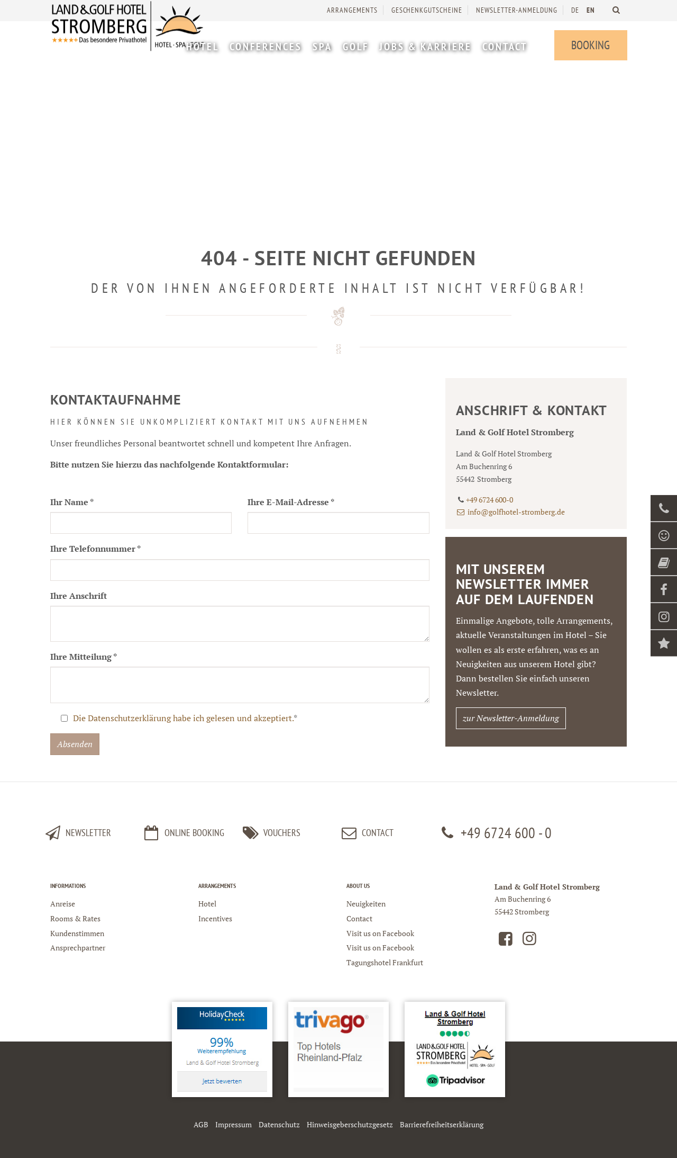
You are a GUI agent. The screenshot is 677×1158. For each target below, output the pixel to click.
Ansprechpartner (77, 947)
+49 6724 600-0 (489, 500)
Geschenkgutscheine (426, 10)
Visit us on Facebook (380, 933)
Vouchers (270, 833)
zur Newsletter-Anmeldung (511, 718)
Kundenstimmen (77, 933)
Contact (366, 833)
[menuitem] (202, 48)
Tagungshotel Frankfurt (384, 962)
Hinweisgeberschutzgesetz (350, 1124)
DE (575, 10)
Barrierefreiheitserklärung (441, 1124)
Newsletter (76, 833)
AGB (201, 1124)
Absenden (75, 744)
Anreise (62, 904)
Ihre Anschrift (78, 596)
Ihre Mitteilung (83, 656)
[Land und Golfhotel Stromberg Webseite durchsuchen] (615, 10)
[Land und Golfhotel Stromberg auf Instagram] (529, 941)
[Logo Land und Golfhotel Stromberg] (129, 42)
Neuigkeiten (366, 904)
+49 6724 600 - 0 (494, 833)
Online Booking (182, 833)
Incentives (215, 918)
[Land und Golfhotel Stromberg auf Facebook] (506, 941)
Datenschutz (279, 1124)
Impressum (233, 1124)
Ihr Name (72, 502)
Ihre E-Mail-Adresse (291, 502)
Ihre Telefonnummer (95, 548)
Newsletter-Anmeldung (516, 10)
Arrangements (351, 10)
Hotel (207, 904)
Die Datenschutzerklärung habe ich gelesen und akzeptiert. (183, 718)
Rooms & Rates (75, 918)
